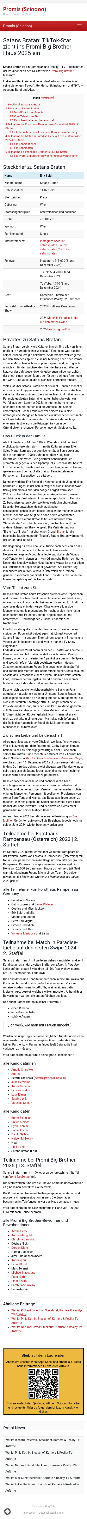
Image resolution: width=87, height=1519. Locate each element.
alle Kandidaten (21, 147)
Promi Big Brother (62, 71)
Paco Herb (18, 1276)
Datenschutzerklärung (51, 1512)
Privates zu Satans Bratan (22, 108)
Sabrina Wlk (19, 1098)
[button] (7, 1511)
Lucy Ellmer (18, 1094)
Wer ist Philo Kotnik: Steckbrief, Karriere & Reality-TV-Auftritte (39, 1455)
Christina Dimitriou (23, 1239)
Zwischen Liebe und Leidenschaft (32, 120)
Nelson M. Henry (22, 1138)
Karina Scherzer (21, 1086)
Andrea (15, 1073)
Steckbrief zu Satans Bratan (23, 104)
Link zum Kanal (62, 1407)
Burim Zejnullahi (21, 1117)
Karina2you (18, 1260)
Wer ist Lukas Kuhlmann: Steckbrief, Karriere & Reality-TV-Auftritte (42, 1487)
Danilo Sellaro (20, 1134)
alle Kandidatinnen (23, 144)
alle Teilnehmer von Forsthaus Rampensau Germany (43, 132)
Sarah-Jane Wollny (23, 1285)
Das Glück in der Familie (26, 112)
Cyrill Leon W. (20, 1126)
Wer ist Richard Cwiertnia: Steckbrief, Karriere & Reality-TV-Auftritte (42, 1443)
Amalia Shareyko (22, 1069)
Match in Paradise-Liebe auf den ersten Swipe (54, 758)
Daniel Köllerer (44, 904)
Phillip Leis (18, 1146)
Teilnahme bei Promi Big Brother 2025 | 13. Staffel (36, 151)
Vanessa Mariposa (23, 933)
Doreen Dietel (20, 1247)
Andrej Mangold (21, 1235)
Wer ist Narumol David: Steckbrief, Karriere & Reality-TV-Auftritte (41, 1468)
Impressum (30, 1512)
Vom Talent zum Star (24, 116)
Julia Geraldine (20, 1082)
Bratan (61, 531)
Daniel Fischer (20, 1130)
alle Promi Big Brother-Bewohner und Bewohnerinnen (44, 155)
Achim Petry (19, 1231)
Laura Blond (19, 1264)
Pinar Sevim (19, 1281)
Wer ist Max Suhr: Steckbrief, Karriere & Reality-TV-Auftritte (42, 1478)
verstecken (47, 98)
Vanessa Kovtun (21, 1102)
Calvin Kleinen (20, 1122)
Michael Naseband (23, 1272)
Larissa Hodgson (22, 1090)
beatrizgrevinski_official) (50, 1078)
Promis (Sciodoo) (17, 26)
